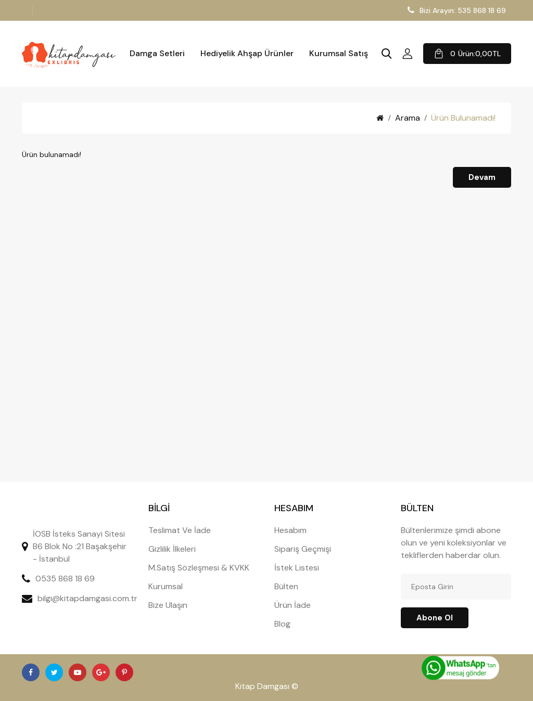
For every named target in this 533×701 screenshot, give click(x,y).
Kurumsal (165, 586)
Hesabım (290, 530)
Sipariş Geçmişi (302, 548)
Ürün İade (292, 605)
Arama (407, 117)
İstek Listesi (296, 567)
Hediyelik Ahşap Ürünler (247, 53)
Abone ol (434, 618)
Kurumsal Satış (338, 53)
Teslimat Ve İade (179, 530)
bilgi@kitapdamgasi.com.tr (87, 598)
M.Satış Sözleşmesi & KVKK (198, 567)
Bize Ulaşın (167, 605)
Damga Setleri (157, 53)
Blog (282, 623)
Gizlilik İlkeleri (172, 548)
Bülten (286, 586)
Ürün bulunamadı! (463, 117)
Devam (482, 177)
